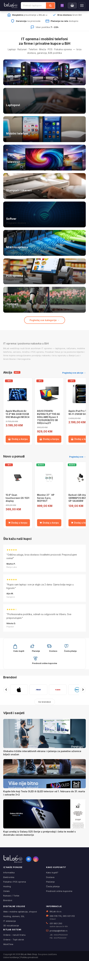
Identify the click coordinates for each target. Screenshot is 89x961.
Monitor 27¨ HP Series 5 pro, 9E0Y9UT (45, 498)
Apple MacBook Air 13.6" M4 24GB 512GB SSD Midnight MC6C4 (17, 414)
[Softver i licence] (44, 214)
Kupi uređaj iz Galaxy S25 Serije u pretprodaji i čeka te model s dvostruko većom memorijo (39, 833)
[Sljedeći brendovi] (83, 689)
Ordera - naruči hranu (14, 935)
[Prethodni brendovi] (6, 689)
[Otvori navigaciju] (82, 5)
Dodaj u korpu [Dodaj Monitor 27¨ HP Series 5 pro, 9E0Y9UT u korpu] (49, 522)
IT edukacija (9, 921)
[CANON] (58, 690)
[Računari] (44, 72)
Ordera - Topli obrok (13, 939)
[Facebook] (28, 859)
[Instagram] (36, 859)
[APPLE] (19, 690)
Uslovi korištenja (11, 957)
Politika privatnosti (29, 957)
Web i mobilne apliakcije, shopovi (20, 911)
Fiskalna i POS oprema (14, 881)
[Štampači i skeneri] (44, 186)
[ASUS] (38, 690)
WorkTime (8, 944)
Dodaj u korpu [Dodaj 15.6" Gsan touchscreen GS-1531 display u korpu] (17, 522)
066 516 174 (55, 916)
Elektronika (8, 877)
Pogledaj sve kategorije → (45, 320)
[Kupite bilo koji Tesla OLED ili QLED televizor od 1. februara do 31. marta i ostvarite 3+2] (44, 773)
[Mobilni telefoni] (44, 129)
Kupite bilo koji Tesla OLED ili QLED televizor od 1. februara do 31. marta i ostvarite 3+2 (44, 793)
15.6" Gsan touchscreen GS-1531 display (17, 498)
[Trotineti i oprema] (44, 300)
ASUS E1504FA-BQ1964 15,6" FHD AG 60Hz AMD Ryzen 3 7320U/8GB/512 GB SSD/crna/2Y (48, 417)
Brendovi (10, 677)
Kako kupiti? (52, 872)
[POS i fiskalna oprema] (44, 271)
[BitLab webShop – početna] (13, 859)
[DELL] (77, 690)
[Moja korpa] (72, 5)
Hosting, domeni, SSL (14, 916)
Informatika (9, 872)
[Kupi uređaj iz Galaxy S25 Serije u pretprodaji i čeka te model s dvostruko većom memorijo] (44, 813)
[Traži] (50, 5)
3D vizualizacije (11, 925)
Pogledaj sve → (77, 456)
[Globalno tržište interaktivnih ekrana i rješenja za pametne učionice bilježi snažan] (44, 733)
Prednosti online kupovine (59, 891)
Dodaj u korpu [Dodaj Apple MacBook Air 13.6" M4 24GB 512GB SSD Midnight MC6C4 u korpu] (18, 439)
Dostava (50, 877)
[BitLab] (11, 5)
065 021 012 (69, 916)
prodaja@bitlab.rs (58, 930)
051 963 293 (56, 923)
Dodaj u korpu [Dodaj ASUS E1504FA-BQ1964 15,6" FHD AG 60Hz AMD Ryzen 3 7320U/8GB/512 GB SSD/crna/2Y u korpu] (49, 439)
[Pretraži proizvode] (33, 5)
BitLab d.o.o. (56, 911)
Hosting (7, 886)
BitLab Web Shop (29, 954)
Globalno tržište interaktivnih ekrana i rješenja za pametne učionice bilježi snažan (42, 753)
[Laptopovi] (44, 101)
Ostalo (6, 891)
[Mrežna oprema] (44, 243)
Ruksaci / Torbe (11, 895)
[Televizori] (44, 158)
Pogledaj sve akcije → (74, 372)
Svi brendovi (44, 702)
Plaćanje (50, 881)
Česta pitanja (53, 886)
